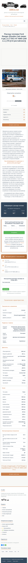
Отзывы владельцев (6, 513)
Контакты (4, 534)
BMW (7, 551)
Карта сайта (15, 561)
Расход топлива (5, 25)
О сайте (4, 561)
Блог (3, 515)
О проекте (4, 532)
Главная (4, 507)
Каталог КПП (5, 526)
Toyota (3, 551)
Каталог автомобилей (7, 509)
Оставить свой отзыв (14, 124)
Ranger (15, 25)
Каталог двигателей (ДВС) (8, 524)
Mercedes (11, 551)
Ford (11, 25)
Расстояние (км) (6, 282)
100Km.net (14, 10)
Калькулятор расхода (7, 511)
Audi (15, 551)
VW (18, 551)
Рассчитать (5, 289)
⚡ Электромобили (6, 528)
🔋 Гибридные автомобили (8, 530)
